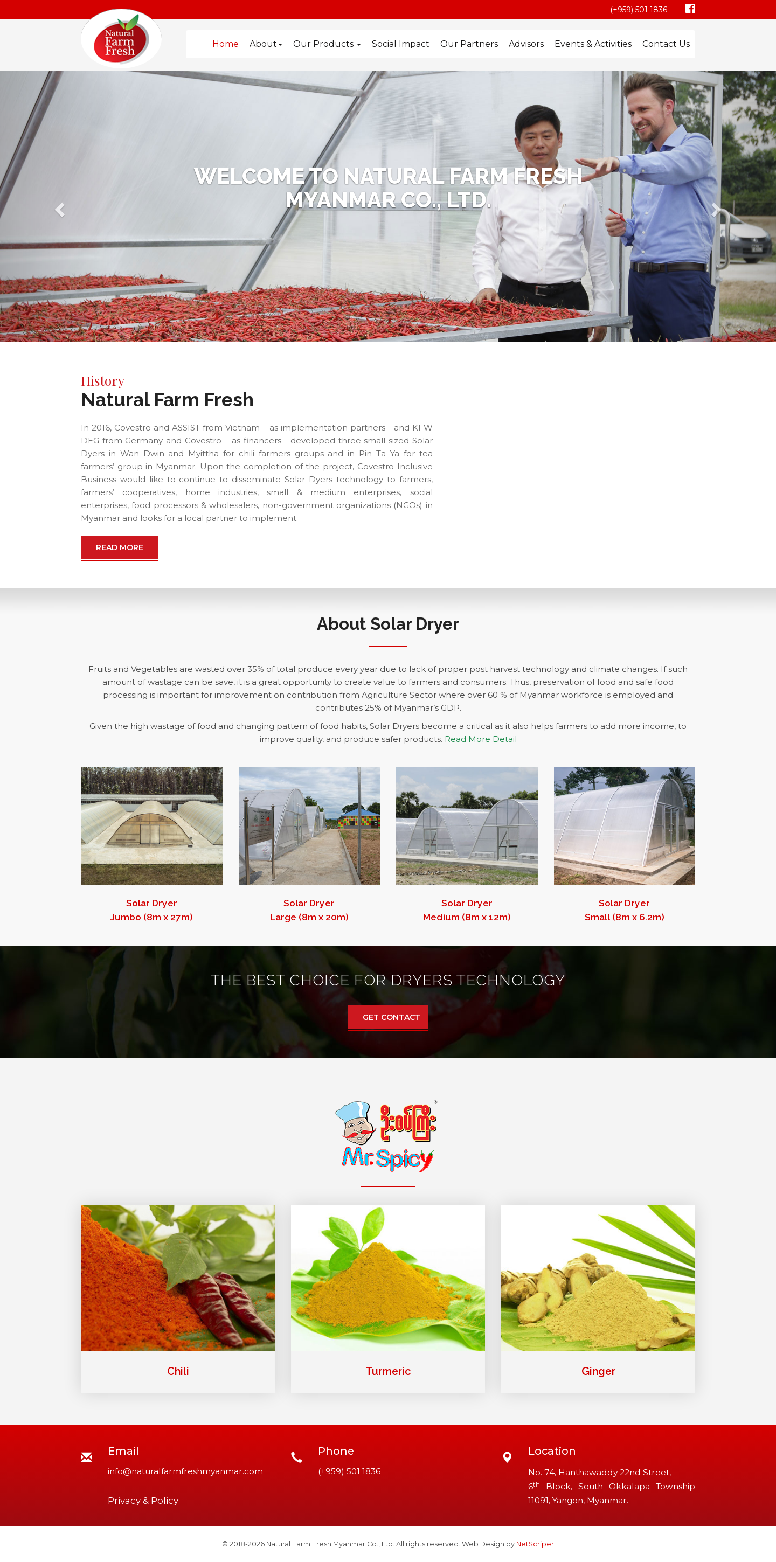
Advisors (526, 44)
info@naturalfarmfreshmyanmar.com (185, 1471)
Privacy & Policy (143, 1500)
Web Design (483, 1544)
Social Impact (400, 44)
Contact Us (666, 44)
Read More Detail (481, 739)
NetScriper (535, 1544)
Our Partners (469, 44)
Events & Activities (593, 44)
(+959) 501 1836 (638, 10)
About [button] (266, 44)
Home (225, 44)
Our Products (327, 44)
